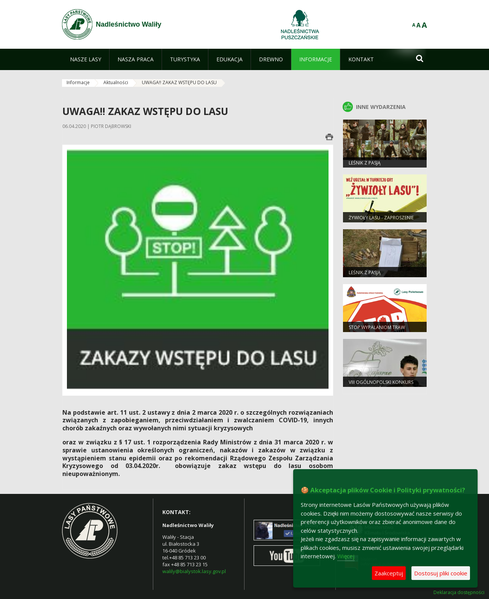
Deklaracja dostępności (458, 592)
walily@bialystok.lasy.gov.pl (194, 571)
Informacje (78, 82)
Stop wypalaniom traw (377, 327)
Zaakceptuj (389, 573)
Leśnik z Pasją (365, 163)
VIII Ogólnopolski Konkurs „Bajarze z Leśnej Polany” (381, 385)
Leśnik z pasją (365, 272)
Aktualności (115, 82)
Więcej (345, 556)
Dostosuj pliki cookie (440, 573)
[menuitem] (85, 59)
